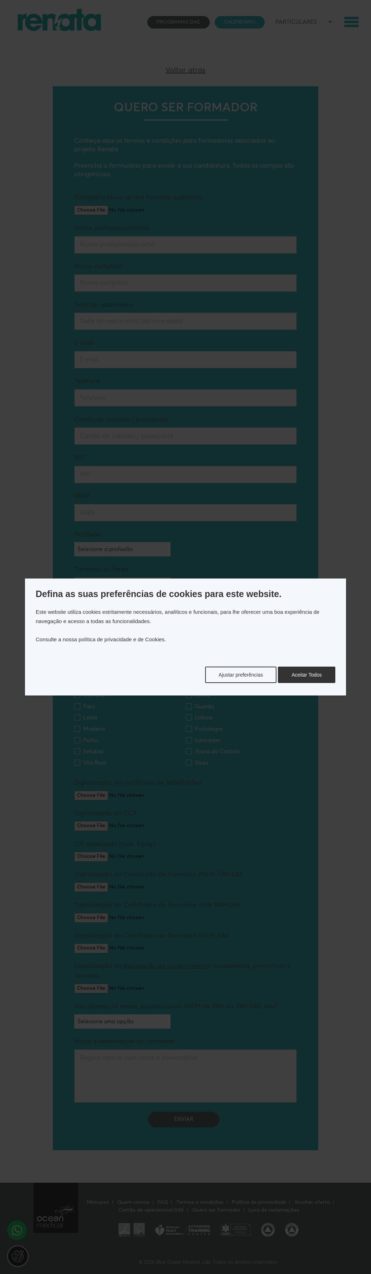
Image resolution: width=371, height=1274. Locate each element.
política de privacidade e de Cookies (121, 639)
